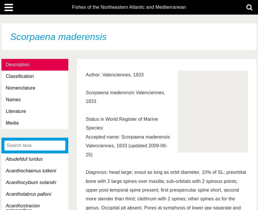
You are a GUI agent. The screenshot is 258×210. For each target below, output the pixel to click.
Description (18, 64)
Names (13, 99)
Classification (20, 76)
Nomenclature (20, 87)
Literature (16, 111)
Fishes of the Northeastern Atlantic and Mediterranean (129, 7)
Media (12, 122)
